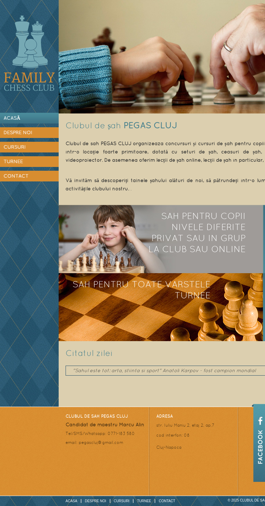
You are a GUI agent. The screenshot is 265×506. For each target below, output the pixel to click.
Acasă (11, 118)
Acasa (71, 501)
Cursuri (14, 147)
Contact (15, 176)
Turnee (13, 161)
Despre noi (17, 132)
